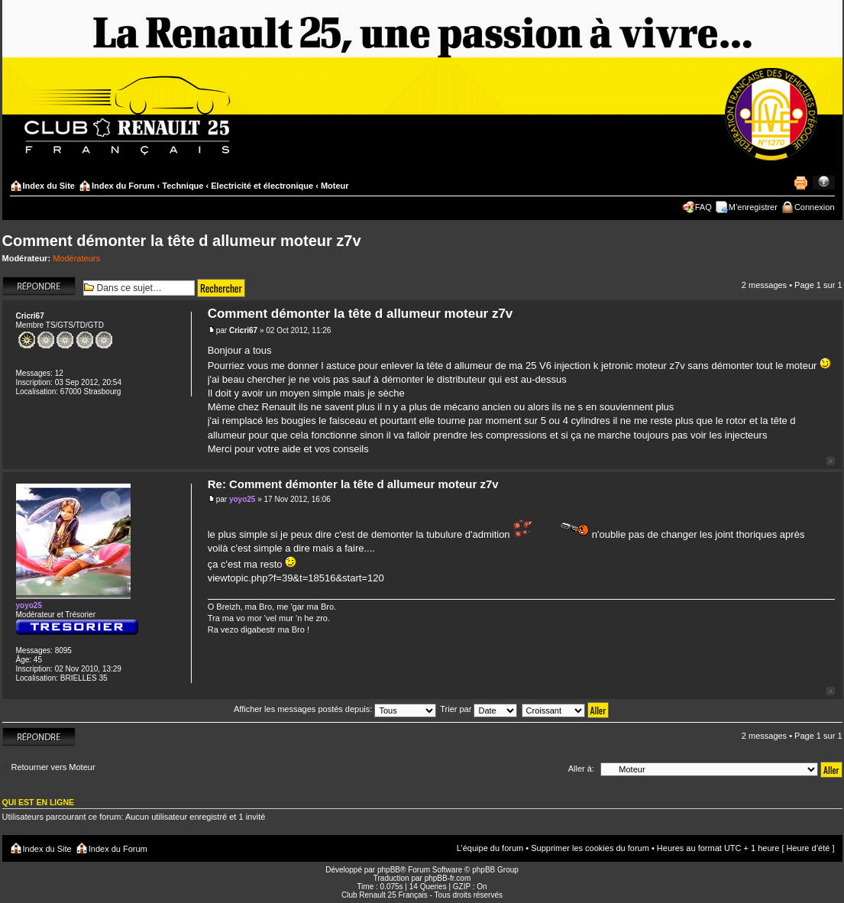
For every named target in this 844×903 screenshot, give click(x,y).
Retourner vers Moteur (53, 767)
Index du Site (49, 185)
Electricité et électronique (262, 185)
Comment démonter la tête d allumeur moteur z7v (181, 240)
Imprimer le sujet (800, 182)
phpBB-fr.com (448, 878)
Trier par (478, 709)
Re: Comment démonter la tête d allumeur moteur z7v (353, 483)
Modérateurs (76, 258)
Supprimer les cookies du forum (590, 848)
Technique (182, 185)
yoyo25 (242, 499)
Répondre (39, 286)
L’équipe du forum (490, 848)
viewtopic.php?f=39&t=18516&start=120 (296, 578)
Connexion (814, 207)
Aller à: (581, 768)
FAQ (703, 207)
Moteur (335, 185)
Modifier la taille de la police (824, 182)
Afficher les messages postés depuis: (335, 709)
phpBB (388, 870)
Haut (830, 461)
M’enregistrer (753, 207)
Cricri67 (243, 330)
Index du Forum (123, 185)
